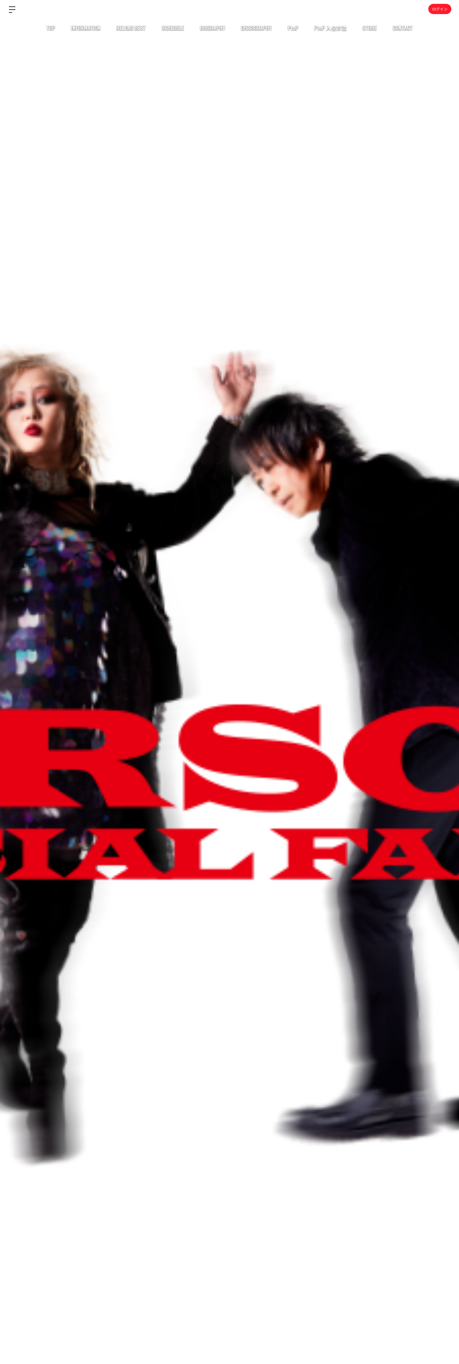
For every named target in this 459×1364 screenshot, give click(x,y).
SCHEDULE (173, 28)
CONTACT (403, 28)
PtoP (293, 28)
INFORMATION (85, 28)
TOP (50, 28)
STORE (369, 28)
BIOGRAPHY (212, 28)
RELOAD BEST (131, 28)
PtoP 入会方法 (330, 28)
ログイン (439, 9)
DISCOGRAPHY (256, 28)
